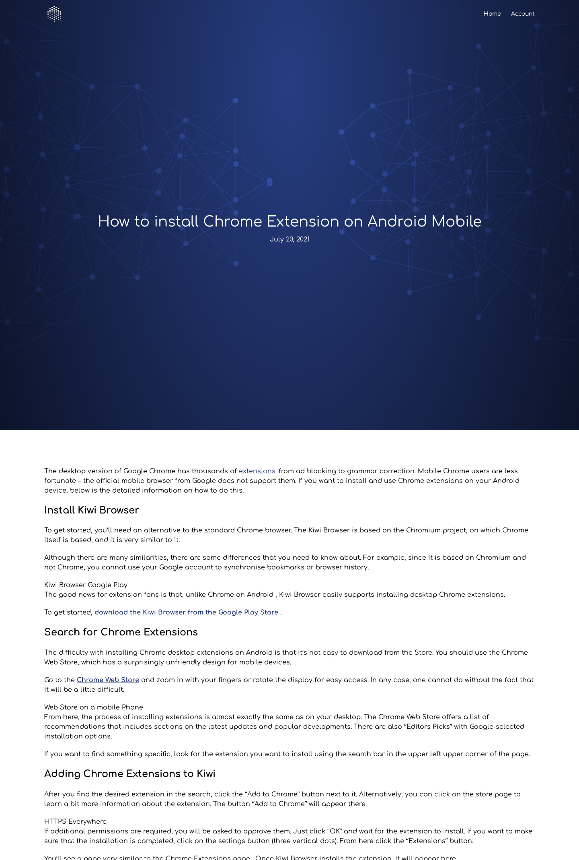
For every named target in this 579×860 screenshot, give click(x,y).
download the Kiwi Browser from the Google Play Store (186, 612)
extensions (257, 471)
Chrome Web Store (108, 680)
